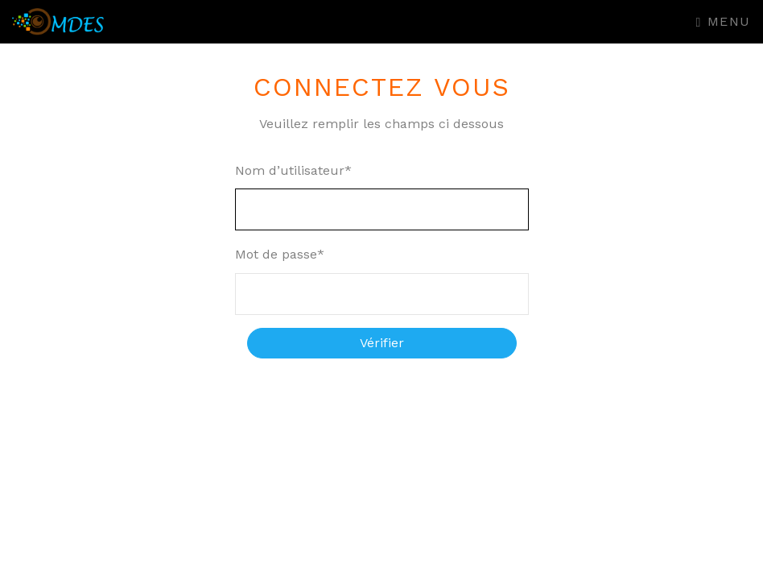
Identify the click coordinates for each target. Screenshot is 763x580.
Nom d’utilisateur (293, 170)
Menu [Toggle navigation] (723, 21)
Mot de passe (279, 254)
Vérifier (382, 342)
